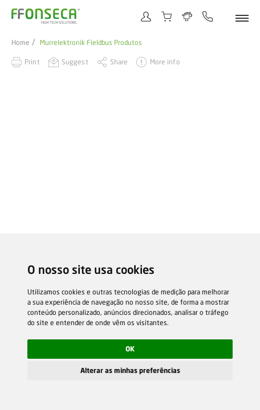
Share (119, 62)
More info (165, 62)
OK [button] (130, 349)
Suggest (75, 62)
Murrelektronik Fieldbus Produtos (91, 43)
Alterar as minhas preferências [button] (130, 370)
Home (20, 43)
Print (32, 62)
